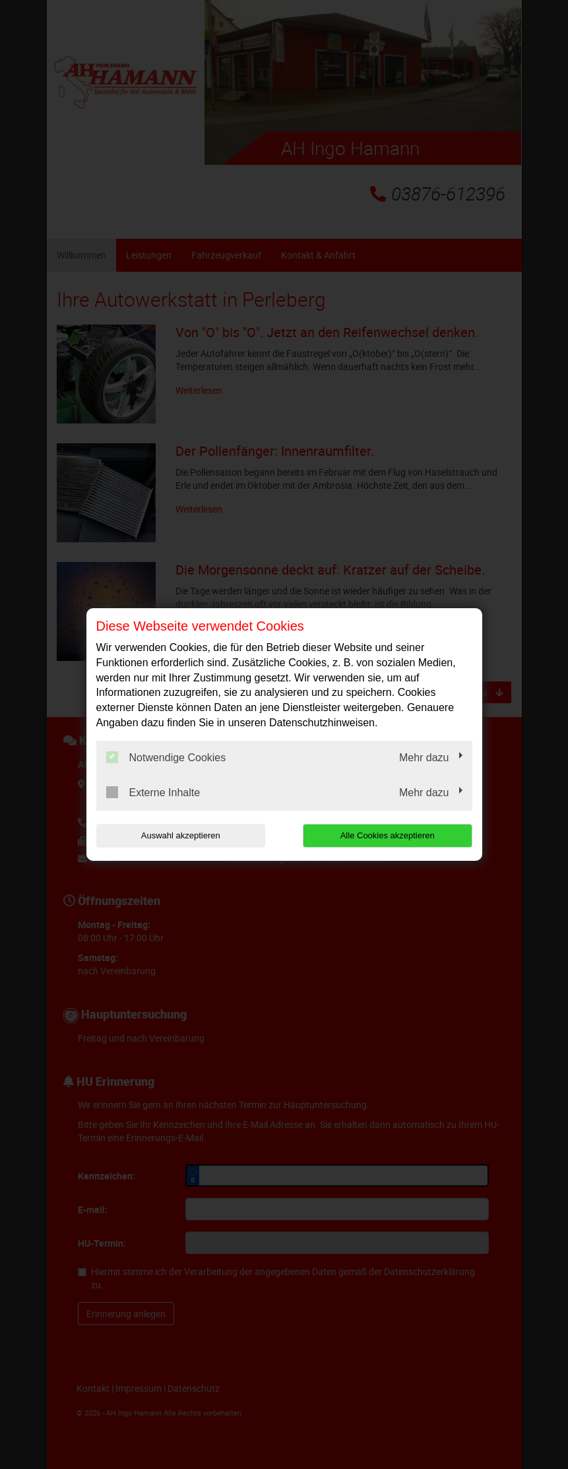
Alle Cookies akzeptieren (387, 835)
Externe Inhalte (153, 792)
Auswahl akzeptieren (180, 835)
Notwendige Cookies (166, 757)
